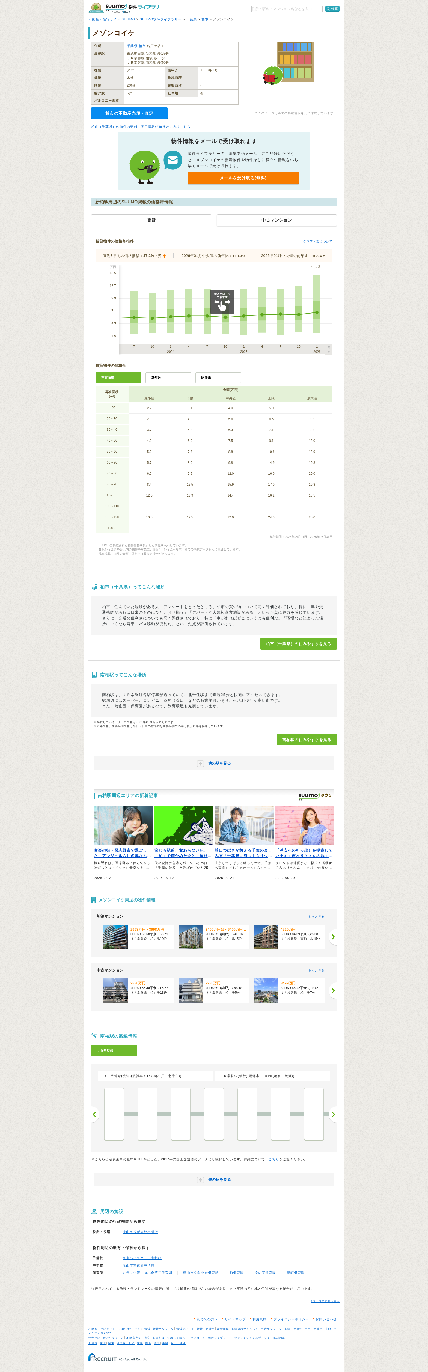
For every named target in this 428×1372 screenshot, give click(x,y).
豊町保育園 (296, 1273)
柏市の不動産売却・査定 (129, 113)
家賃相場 (223, 1328)
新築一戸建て (293, 1328)
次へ (333, 1114)
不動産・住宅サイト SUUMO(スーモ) (113, 1328)
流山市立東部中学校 (138, 1265)
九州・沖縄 (178, 1343)
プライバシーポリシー (291, 1319)
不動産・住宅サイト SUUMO (111, 19)
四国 (157, 1343)
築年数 (156, 378)
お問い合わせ (326, 1319)
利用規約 (259, 1319)
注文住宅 (94, 1337)
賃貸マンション (163, 1328)
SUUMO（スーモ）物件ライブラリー (125, 8)
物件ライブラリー (220, 1337)
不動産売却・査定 (138, 1337)
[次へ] (333, 937)
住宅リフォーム (113, 1337)
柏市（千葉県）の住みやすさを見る (298, 644)
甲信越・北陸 (126, 1343)
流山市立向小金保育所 (201, 1273)
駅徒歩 (206, 378)
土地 (328, 1328)
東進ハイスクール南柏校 (142, 1258)
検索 (334, 9)
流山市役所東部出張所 (140, 1232)
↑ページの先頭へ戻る (325, 1301)
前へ (95, 1114)
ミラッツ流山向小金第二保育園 (147, 1273)
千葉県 (191, 19)
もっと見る (316, 917)
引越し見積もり (177, 1337)
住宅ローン (198, 1337)
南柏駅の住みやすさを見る (306, 739)
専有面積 (107, 378)
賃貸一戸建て (206, 1328)
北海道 (92, 1343)
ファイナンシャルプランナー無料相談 (259, 1337)
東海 (140, 1343)
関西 (148, 1343)
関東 (111, 1343)
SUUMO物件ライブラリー (161, 19)
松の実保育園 (265, 1273)
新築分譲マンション (244, 1328)
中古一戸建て (314, 1328)
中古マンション (271, 1328)
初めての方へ (207, 1319)
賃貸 (147, 1328)
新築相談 (159, 1337)
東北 (103, 1343)
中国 (165, 1343)
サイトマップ (235, 1319)
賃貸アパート (185, 1328)
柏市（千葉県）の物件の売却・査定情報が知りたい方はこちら (141, 127)
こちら (274, 1159)
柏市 (205, 19)
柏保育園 (237, 1273)
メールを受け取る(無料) (243, 178)
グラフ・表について (317, 241)
